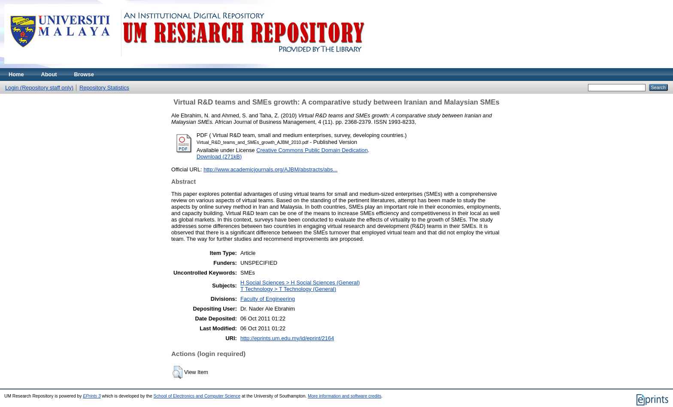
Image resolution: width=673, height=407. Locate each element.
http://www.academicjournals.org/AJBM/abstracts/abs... (270, 169)
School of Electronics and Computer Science (197, 396)
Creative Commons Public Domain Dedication (312, 150)
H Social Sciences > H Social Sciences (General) (300, 282)
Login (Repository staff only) (39, 87)
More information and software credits (344, 396)
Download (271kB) (219, 156)
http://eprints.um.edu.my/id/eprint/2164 (287, 338)
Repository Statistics (104, 87)
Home (16, 74)
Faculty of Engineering (267, 299)
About (49, 74)
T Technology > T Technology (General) (288, 289)
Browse (84, 74)
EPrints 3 (92, 396)
